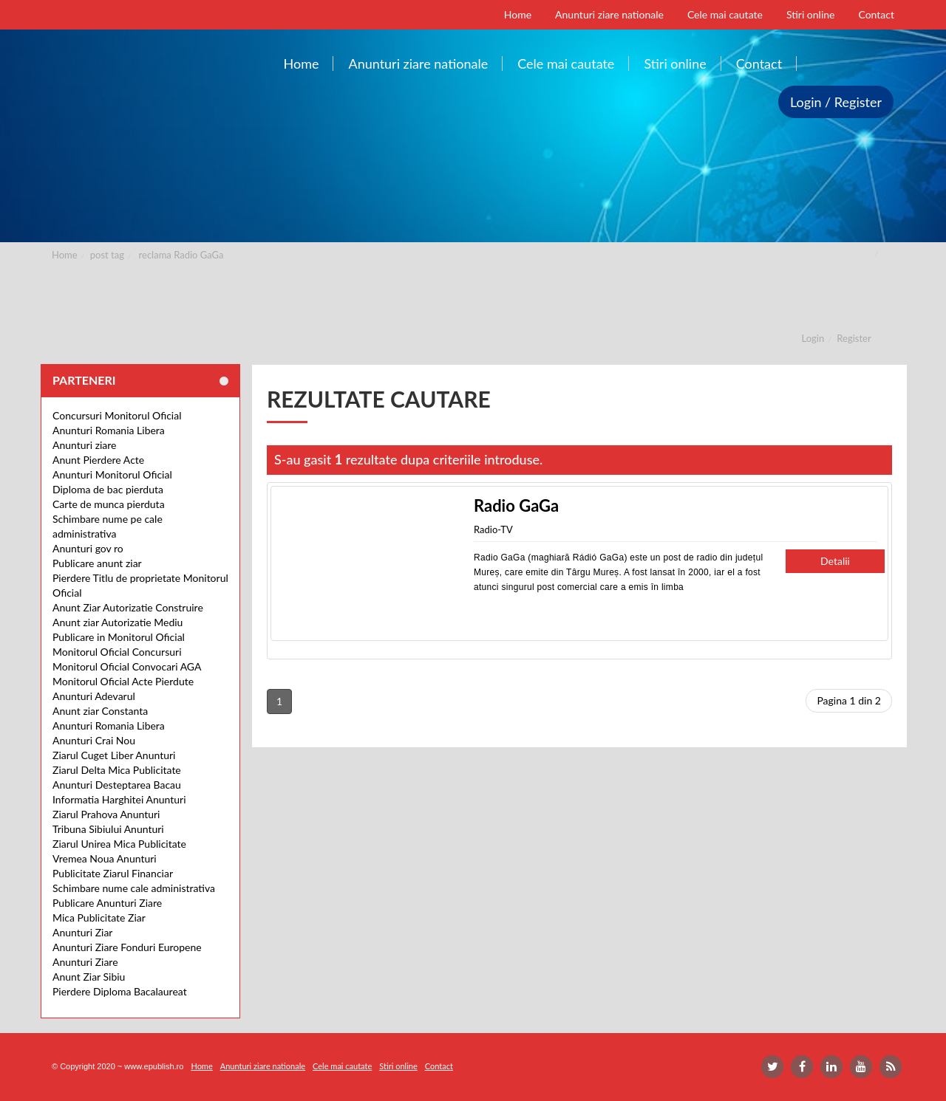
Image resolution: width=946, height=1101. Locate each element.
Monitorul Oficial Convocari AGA (127, 666)
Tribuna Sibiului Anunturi (108, 829)
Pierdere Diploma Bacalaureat (119, 991)
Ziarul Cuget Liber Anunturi (113, 755)
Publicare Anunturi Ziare (107, 902)
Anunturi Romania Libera (108, 430)
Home (65, 255)
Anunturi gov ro (87, 548)
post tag (107, 255)
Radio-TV (493, 529)
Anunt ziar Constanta (100, 710)
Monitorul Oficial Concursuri (117, 651)
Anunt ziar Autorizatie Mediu (117, 622)
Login (813, 338)
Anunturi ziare (84, 445)
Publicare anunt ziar (97, 563)
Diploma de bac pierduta (107, 489)
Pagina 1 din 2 (849, 700)
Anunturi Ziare (85, 962)
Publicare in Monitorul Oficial (118, 637)
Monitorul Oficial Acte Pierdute (123, 681)
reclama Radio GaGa (181, 255)
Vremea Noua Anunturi (104, 858)
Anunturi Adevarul (93, 696)
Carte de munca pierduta (108, 504)
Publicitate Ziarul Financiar (112, 873)
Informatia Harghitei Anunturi (119, 799)
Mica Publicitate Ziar (99, 917)
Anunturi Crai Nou (93, 740)
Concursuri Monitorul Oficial (117, 415)
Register (854, 338)
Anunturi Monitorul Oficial (112, 474)
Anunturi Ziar (82, 932)
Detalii (835, 561)
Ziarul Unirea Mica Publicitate (119, 843)
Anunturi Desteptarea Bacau (116, 784)
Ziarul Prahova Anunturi (106, 814)
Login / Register (836, 102)
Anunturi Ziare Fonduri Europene (127, 947)
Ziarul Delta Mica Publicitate (116, 770)
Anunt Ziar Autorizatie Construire (127, 607)
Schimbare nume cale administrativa (133, 888)
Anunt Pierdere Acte (98, 459)
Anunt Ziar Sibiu (88, 976)
